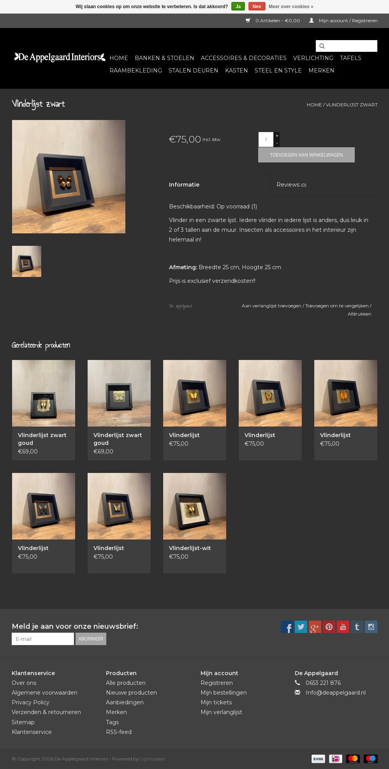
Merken (321, 70)
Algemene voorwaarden (44, 692)
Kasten (236, 70)
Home (118, 58)
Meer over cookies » (291, 6)
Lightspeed (152, 759)
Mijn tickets (216, 702)
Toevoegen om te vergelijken (337, 306)
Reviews (291, 184)
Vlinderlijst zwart (352, 105)
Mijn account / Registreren (343, 20)
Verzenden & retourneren (46, 712)
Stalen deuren (193, 70)
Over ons (24, 682)
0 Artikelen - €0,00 (273, 20)
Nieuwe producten (131, 692)
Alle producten (126, 682)
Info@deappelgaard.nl (336, 692)
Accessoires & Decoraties (244, 58)
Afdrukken (359, 314)
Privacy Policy (30, 702)
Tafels (350, 58)
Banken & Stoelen (164, 58)
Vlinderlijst (184, 435)
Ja (238, 6)
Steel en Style (278, 70)
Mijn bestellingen (224, 692)
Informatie (184, 184)
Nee (257, 6)
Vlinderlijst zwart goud (42, 439)
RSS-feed (119, 731)
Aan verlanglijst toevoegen (272, 306)
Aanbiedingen (125, 702)
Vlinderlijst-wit (190, 548)
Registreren (217, 682)
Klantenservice (32, 731)
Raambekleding (135, 70)
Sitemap (23, 722)
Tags (112, 722)
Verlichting (313, 58)
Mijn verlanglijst (221, 712)
